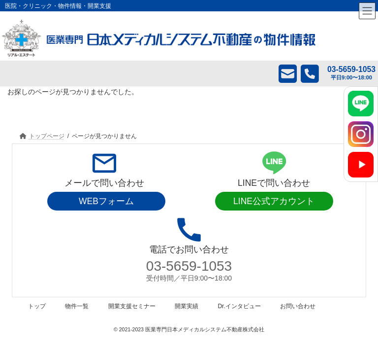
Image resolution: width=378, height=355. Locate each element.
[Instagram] (361, 134)
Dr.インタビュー (239, 306)
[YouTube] (361, 165)
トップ (37, 306)
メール (280, 73)
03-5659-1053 (189, 266)
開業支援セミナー (132, 306)
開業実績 (186, 306)
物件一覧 (77, 306)
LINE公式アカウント (274, 201)
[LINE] (361, 103)
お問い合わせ (297, 306)
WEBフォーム (106, 201)
